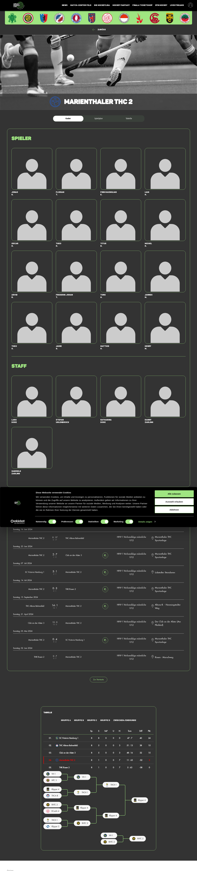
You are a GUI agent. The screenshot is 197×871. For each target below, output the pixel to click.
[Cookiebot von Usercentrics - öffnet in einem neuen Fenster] (18, 866)
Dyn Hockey (161, 5)
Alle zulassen (174, 838)
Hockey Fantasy (121, 5)
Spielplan (98, 118)
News (65, 5)
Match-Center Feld (80, 5)
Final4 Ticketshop (142, 5)
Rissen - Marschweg (164, 657)
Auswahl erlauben (174, 846)
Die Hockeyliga (102, 5)
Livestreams (177, 5)
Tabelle (129, 118)
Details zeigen (145, 865)
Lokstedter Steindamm (165, 572)
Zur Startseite (98, 679)
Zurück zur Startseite (98, 497)
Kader (68, 118)
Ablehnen (174, 853)
